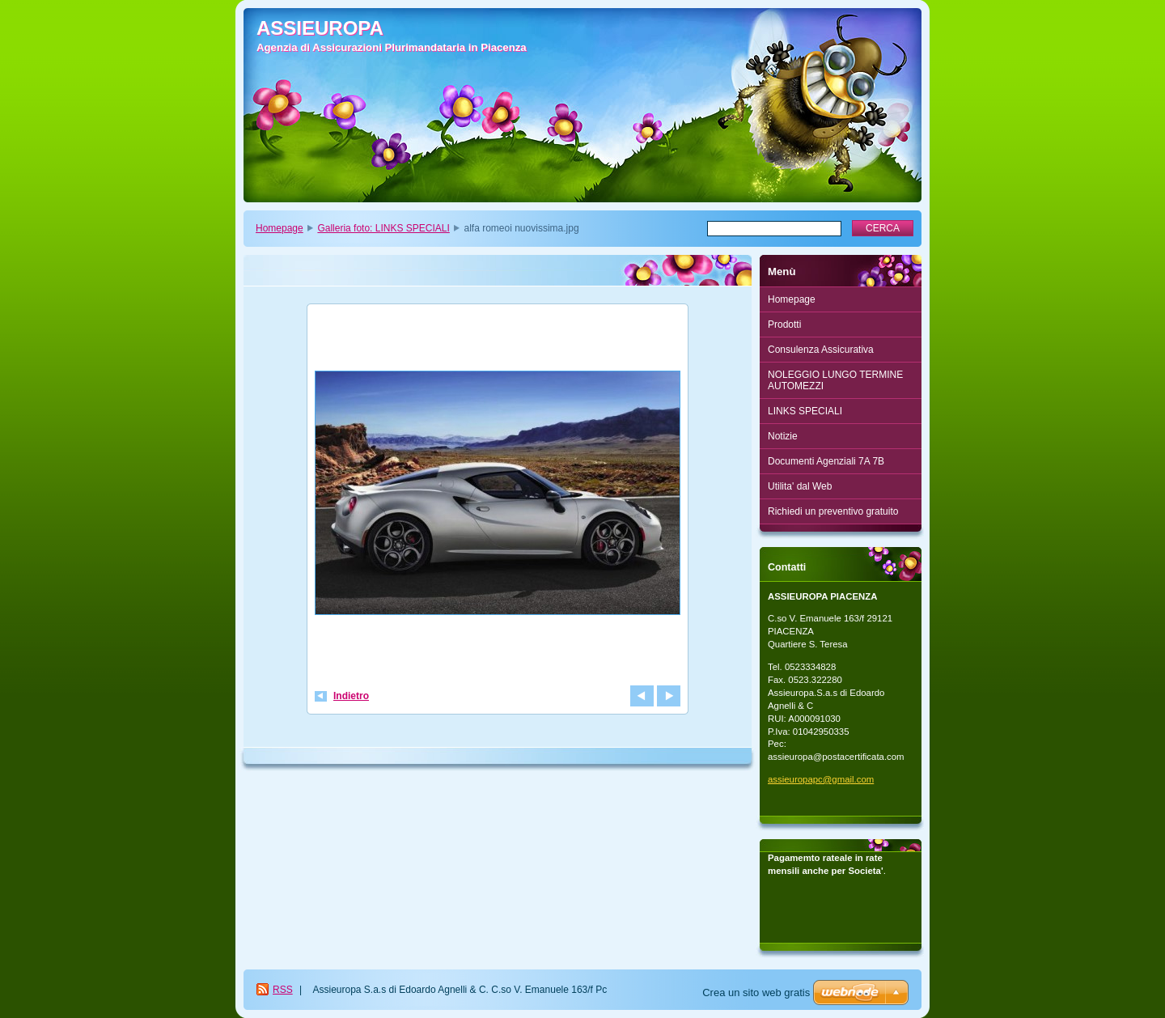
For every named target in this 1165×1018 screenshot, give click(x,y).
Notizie (783, 436)
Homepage (279, 228)
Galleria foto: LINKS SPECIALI (383, 228)
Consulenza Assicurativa (821, 349)
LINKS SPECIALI (805, 411)
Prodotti (784, 324)
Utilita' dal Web (800, 486)
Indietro (351, 696)
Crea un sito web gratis (756, 992)
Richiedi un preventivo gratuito (833, 511)
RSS (283, 989)
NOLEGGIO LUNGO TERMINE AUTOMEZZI (835, 380)
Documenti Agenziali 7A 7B (826, 461)
